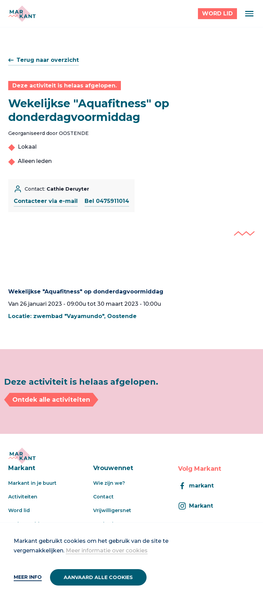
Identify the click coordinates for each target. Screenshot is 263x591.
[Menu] (249, 13)
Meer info (28, 577)
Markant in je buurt (32, 483)
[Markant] (22, 13)
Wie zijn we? (109, 483)
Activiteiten (22, 497)
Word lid (19, 510)
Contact (103, 497)
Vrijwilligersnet (112, 510)
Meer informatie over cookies (107, 550)
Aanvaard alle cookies (98, 577)
